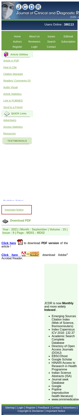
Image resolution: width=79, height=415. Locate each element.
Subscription (68, 41)
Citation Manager (13, 73)
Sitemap (10, 407)
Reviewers (34, 41)
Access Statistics (13, 126)
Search (51, 41)
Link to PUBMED (13, 100)
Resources (9, 133)
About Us (34, 36)
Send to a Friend (13, 107)
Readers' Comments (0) (17, 80)
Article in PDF (11, 60)
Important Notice (14, 209)
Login (34, 46)
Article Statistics (12, 93)
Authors (17, 41)
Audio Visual (10, 87)
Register (17, 46)
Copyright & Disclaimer (31, 410)
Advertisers (9, 120)
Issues (51, 36)
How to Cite (10, 67)
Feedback (43, 407)
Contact (51, 46)
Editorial (68, 36)
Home (17, 36)
